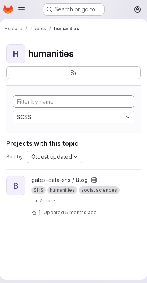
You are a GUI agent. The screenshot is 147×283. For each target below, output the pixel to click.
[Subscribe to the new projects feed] (73, 72)
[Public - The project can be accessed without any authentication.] (94, 180)
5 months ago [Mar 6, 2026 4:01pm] (81, 212)
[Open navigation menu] (21, 9)
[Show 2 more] (45, 200)
